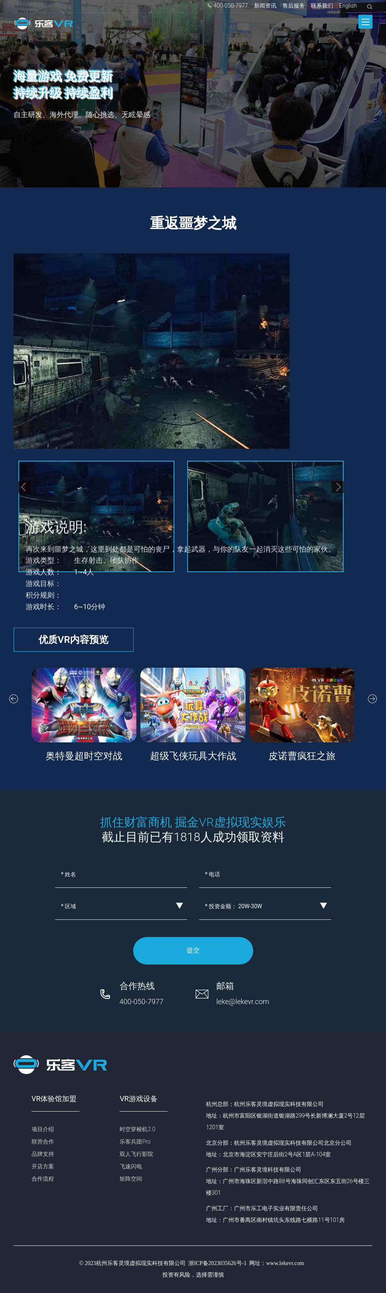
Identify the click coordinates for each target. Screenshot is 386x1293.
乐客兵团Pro (135, 1141)
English (348, 5)
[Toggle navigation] (365, 22)
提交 (193, 950)
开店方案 (43, 1166)
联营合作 (43, 1141)
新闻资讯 (265, 5)
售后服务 (293, 5)
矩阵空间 (131, 1179)
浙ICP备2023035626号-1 (217, 1263)
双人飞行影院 (136, 1154)
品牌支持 (43, 1154)
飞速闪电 (131, 1166)
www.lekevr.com (285, 1263)
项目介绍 (43, 1129)
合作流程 (43, 1179)
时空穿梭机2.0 (137, 1129)
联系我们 (322, 5)
